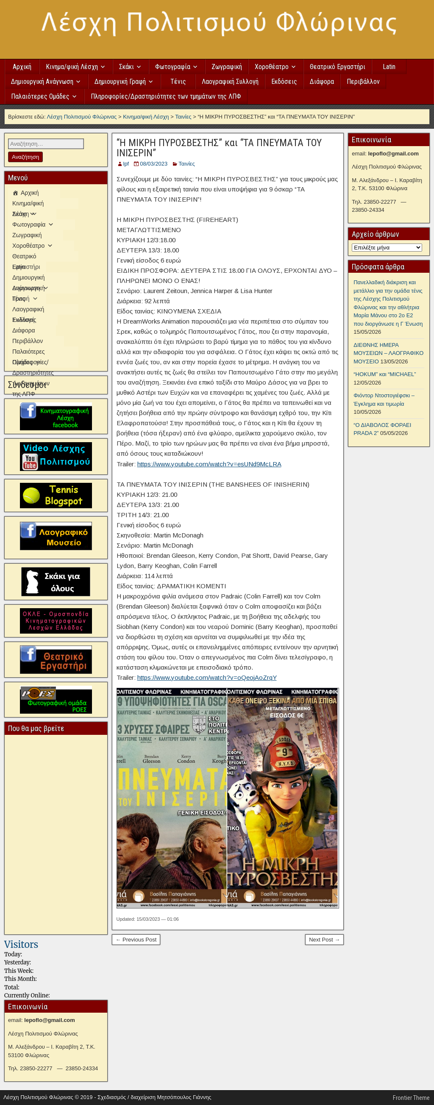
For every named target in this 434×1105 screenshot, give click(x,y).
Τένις (178, 82)
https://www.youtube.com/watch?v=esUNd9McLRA (209, 464)
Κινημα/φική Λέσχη (72, 67)
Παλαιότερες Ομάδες (40, 96)
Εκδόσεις (284, 82)
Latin (389, 67)
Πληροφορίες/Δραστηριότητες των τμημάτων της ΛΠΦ (166, 96)
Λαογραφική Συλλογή (230, 82)
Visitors (21, 944)
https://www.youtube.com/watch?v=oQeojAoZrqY (207, 677)
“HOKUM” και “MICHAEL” (384, 374)
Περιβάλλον (363, 82)
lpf (126, 164)
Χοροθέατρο (272, 67)
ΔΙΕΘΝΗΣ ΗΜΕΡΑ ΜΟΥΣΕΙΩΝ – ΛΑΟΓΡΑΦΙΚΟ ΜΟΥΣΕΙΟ (388, 353)
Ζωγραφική (226, 67)
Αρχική (22, 67)
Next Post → (324, 939)
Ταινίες (186, 164)
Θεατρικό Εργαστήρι (337, 67)
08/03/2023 (153, 164)
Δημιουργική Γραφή (120, 82)
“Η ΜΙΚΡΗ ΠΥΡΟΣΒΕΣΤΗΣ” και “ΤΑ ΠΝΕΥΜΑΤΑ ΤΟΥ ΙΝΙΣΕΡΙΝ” (219, 148)
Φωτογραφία (172, 67)
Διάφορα (322, 82)
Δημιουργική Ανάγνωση (42, 82)
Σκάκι (126, 67)
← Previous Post (136, 939)
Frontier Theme (411, 1098)
